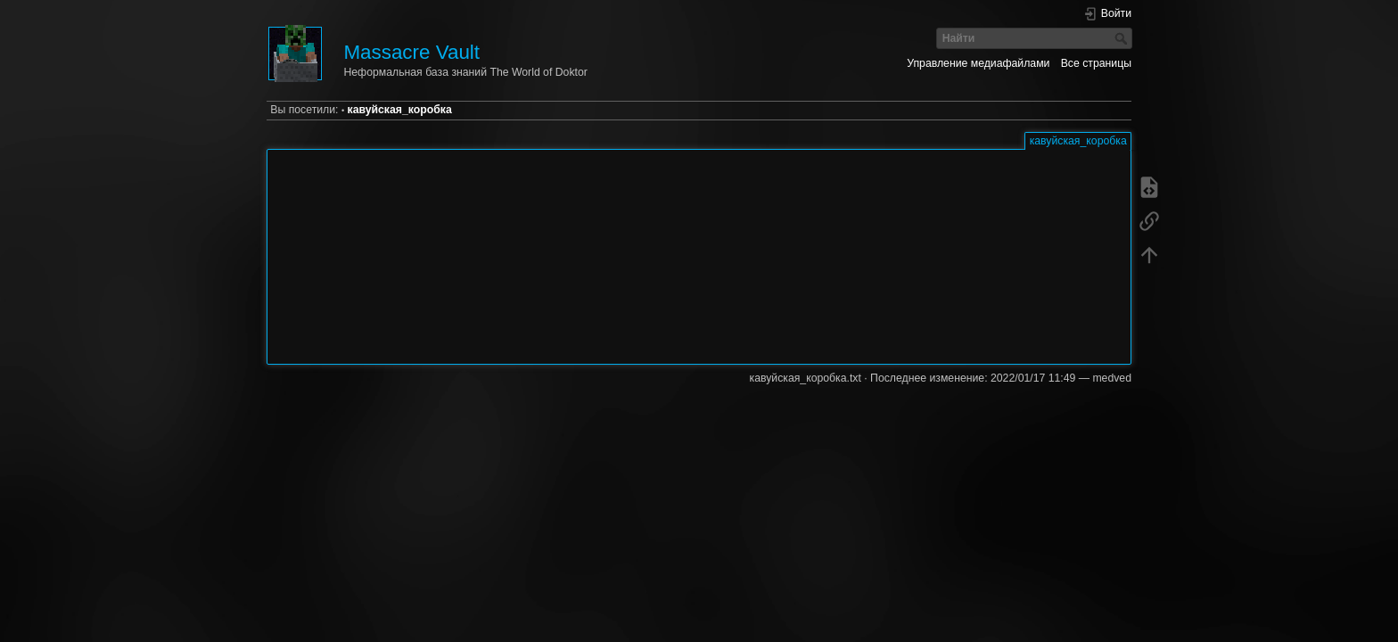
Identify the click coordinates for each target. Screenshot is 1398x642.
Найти (1122, 38)
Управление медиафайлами (978, 63)
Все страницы (1096, 63)
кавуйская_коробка (400, 109)
